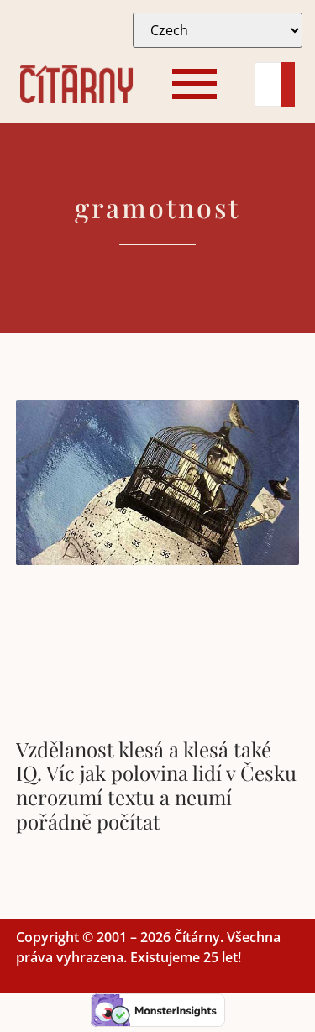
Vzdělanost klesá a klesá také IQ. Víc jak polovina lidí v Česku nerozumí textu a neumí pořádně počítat (156, 785)
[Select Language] (217, 30)
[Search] (268, 84)
